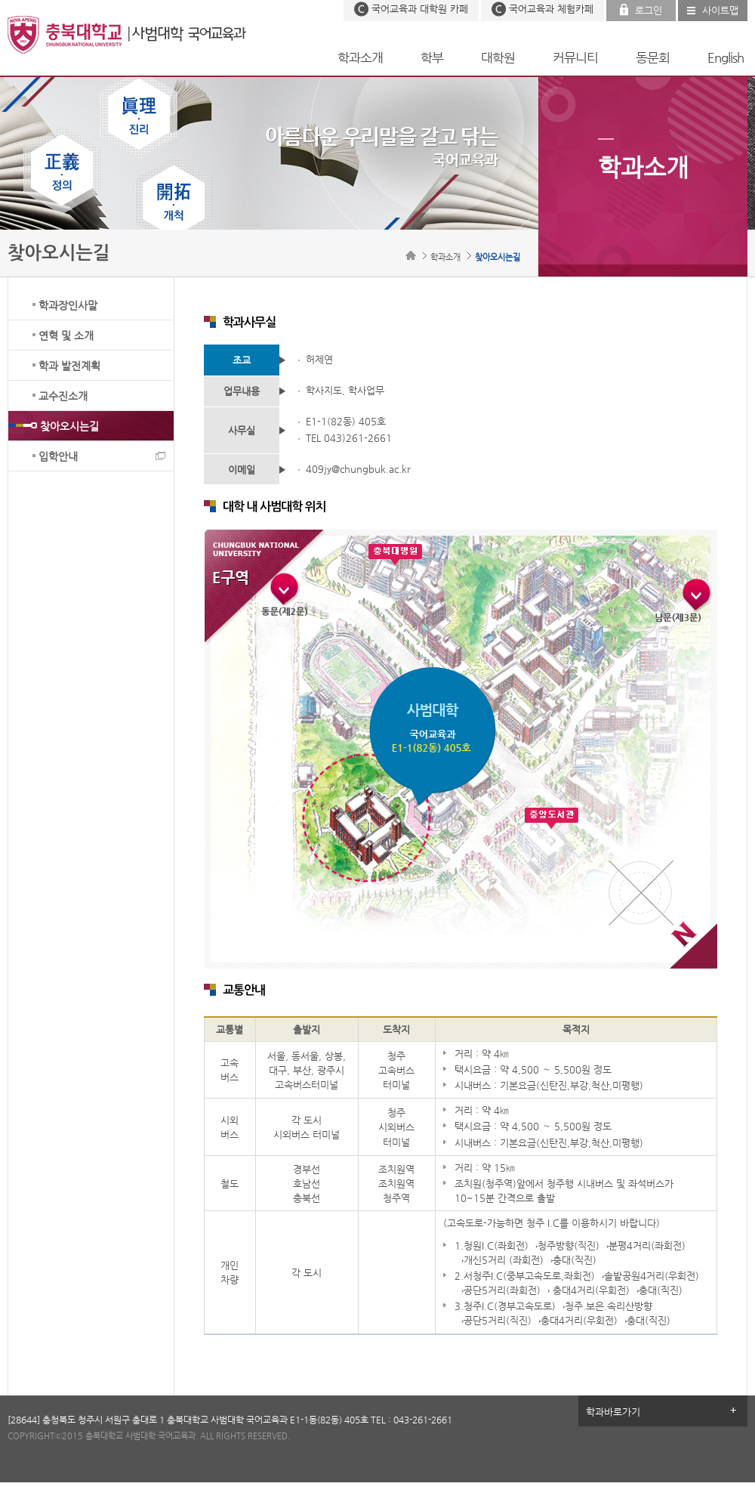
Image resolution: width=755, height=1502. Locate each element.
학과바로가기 (613, 1411)
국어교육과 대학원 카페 (419, 8)
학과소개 (360, 57)
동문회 (653, 57)
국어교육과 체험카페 (551, 8)
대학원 (498, 57)
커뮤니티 (575, 57)
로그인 (648, 10)
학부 (432, 57)
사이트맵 (720, 10)
